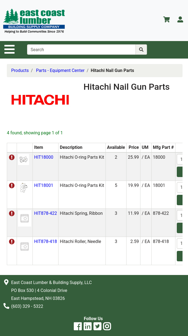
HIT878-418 (45, 241)
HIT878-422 (45, 213)
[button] (23, 159)
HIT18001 (43, 185)
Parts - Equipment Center (60, 70)
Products (20, 70)
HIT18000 (43, 157)
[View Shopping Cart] (166, 20)
